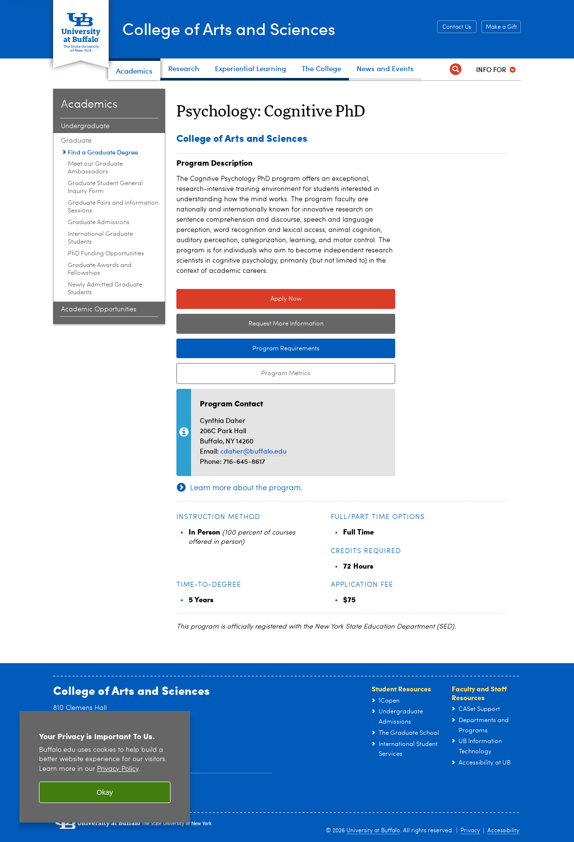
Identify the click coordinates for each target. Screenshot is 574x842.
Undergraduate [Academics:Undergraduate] (85, 126)
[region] (104, 767)
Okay (104, 792)
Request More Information (286, 324)
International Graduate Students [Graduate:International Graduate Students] (100, 238)
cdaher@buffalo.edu (253, 451)
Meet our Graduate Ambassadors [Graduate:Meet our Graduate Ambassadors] (95, 168)
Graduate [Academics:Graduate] (76, 140)
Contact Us (456, 27)
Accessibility (503, 831)
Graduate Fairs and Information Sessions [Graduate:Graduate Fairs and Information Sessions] (113, 207)
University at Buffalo (373, 831)
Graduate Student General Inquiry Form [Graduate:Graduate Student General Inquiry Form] (105, 187)
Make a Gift (501, 27)
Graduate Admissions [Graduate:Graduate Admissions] (99, 222)
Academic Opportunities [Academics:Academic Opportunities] (98, 309)
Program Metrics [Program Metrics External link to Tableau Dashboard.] (243, 374)
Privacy (470, 831)
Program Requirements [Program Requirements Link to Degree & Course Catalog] (248, 349)
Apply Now (286, 299)
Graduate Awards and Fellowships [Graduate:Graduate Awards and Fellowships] (100, 269)
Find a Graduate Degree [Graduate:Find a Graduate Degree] (103, 152)
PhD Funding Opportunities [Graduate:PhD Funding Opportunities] (106, 253)
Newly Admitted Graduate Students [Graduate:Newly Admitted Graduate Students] (105, 289)
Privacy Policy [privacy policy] (117, 769)
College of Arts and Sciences (238, 28)
